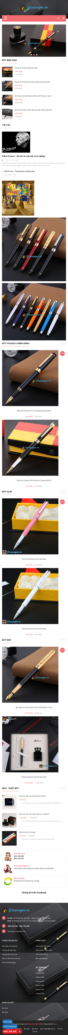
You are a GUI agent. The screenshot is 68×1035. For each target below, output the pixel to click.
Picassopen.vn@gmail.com (16, 931)
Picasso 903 (40, 981)
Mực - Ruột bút (10, 788)
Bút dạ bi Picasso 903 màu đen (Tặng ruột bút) (34, 480)
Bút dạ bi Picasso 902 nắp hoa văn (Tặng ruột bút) (33, 110)
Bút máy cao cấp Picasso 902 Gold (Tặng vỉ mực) (33, 96)
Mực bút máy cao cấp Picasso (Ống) (32, 796)
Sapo (55, 1024)
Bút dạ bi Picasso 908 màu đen (26, 68)
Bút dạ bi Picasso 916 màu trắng (34, 629)
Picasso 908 (40, 977)
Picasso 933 (40, 989)
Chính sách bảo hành (43, 946)
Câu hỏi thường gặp (9, 962)
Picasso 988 (40, 973)
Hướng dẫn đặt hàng (9, 950)
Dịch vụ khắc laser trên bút (11, 958)
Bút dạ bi (7, 491)
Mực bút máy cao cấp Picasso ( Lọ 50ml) (34, 814)
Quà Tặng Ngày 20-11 (47, 1029)
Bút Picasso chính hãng (15, 343)
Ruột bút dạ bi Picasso (27, 832)
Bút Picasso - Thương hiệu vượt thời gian (19, 171)
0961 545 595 (10, 1031)
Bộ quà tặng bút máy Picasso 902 (34, 777)
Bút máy (6, 640)
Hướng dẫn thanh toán (9, 954)
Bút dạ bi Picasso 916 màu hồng (34, 559)
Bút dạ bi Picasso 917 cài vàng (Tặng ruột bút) (34, 411)
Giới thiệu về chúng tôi (9, 946)
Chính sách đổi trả (42, 954)
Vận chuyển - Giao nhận (44, 950)
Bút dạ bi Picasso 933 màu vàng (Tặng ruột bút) (32, 82)
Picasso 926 (40, 993)
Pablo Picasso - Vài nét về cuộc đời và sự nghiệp (23, 156)
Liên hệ (34, 1031)
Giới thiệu (18, 1029)
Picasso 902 (40, 985)
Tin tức (6, 125)
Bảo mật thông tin (42, 958)
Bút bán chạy (9, 60)
